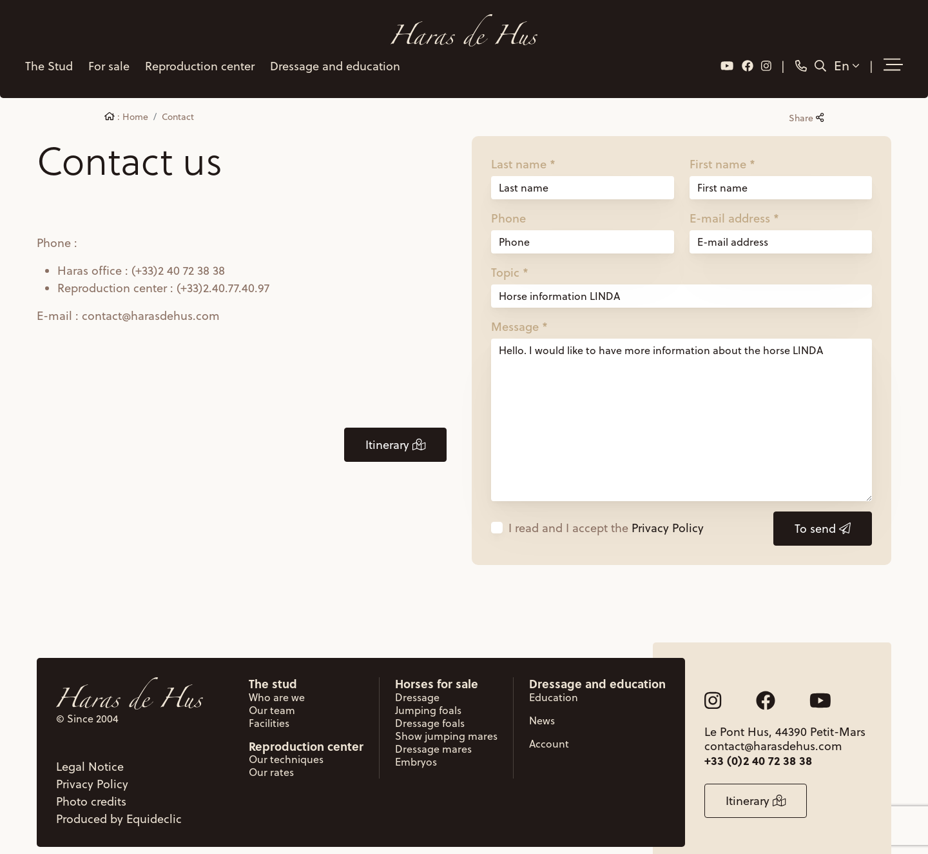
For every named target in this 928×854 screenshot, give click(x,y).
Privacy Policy (668, 514)
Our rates (271, 758)
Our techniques (286, 746)
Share (806, 103)
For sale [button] (106, 58)
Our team (272, 697)
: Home (126, 102)
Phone (508, 203)
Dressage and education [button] (332, 58)
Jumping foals (428, 697)
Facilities (269, 709)
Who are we (277, 684)
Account (549, 730)
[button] (895, 57)
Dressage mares (433, 735)
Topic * (509, 258)
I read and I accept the (606, 514)
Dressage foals (430, 709)
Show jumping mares (446, 722)
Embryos (416, 748)
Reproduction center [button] (197, 58)
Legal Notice (90, 753)
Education (553, 684)
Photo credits (91, 788)
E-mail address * (734, 203)
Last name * (523, 149)
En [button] (849, 57)
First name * (722, 149)
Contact (178, 102)
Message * (519, 312)
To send (823, 514)
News (542, 707)
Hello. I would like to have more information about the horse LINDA (681, 405)
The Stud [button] (46, 58)
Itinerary (395, 430)
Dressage (417, 684)
